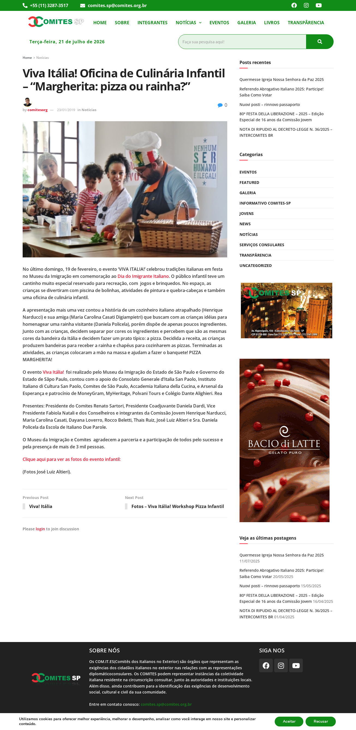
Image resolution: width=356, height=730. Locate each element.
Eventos (219, 23)
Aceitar (288, 721)
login (40, 529)
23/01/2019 (66, 109)
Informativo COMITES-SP (265, 203)
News (245, 223)
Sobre (122, 23)
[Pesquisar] (242, 41)
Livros (272, 23)
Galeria (246, 23)
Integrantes (152, 23)
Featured (249, 182)
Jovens (247, 213)
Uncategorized (256, 265)
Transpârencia (306, 23)
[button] (188, 22)
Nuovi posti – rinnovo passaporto (270, 104)
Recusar (320, 721)
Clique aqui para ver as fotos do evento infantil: (72, 459)
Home (100, 23)
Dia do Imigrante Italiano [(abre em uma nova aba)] (143, 276)
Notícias (188, 23)
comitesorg (37, 109)
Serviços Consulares (262, 244)
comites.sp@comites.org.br (166, 704)
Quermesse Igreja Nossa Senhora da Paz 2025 (282, 79)
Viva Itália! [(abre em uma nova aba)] (53, 372)
